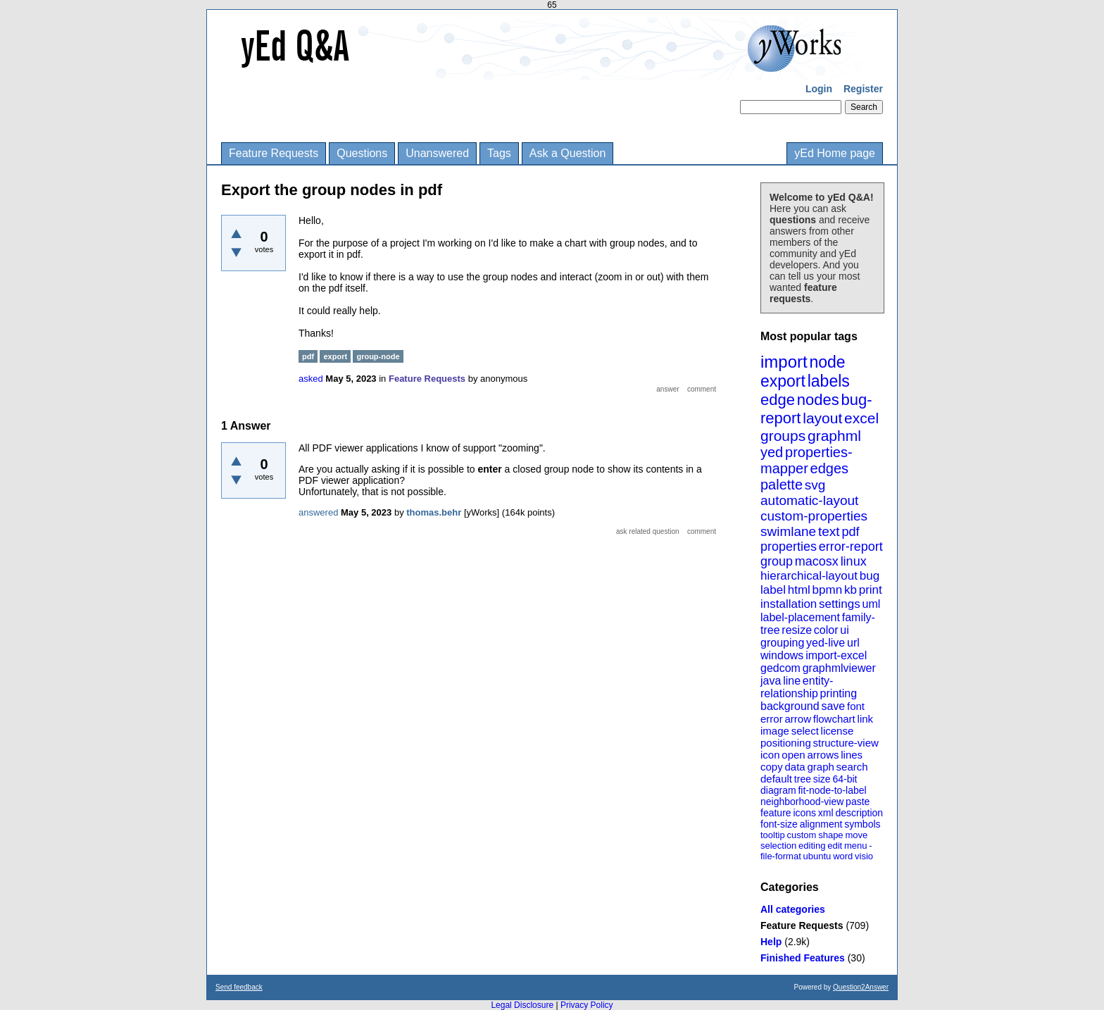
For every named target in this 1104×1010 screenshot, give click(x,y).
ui (844, 630)
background (790, 706)
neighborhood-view (801, 801)
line (792, 681)
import (784, 361)
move (856, 835)
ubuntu (817, 856)
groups (782, 436)
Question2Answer (861, 987)
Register (863, 88)
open (793, 755)
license (837, 731)
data (794, 767)
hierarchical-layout (809, 575)
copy (771, 767)
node (827, 362)
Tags (499, 153)
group (776, 561)
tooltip (772, 835)
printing (838, 693)
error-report (851, 547)
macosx (817, 561)
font (856, 706)
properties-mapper (806, 460)
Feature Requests (273, 153)
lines (851, 755)
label (773, 590)
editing (811, 845)
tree (802, 779)
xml (826, 812)
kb (850, 590)
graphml (834, 436)
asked (311, 378)
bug (869, 575)
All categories (792, 909)
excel (861, 418)
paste (858, 801)
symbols (862, 824)
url (853, 643)
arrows (823, 755)
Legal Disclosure (522, 1005)
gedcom (780, 668)
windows (781, 655)
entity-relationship (796, 687)
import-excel (836, 655)
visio (864, 856)
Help (771, 941)
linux (854, 561)
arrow (797, 719)
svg (815, 485)
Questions (362, 153)
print (870, 590)
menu (855, 845)
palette (781, 484)
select (805, 731)
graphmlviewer (839, 668)
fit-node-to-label (832, 790)
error (771, 719)
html (799, 590)
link (866, 719)
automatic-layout (809, 500)
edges (829, 468)
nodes (818, 400)
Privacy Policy (586, 1005)
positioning (785, 743)
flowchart (834, 719)
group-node (377, 356)
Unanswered (437, 153)
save (833, 706)
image (774, 731)
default (776, 779)
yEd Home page (834, 153)
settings (839, 604)
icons (804, 812)
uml (871, 604)
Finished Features (802, 958)
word (843, 856)
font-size (779, 824)
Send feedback (239, 987)
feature (775, 812)
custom (801, 835)
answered (318, 512)
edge (777, 400)
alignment (821, 824)
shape (830, 835)
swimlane (788, 531)
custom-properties (813, 516)
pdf (850, 532)
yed (771, 452)
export (782, 381)
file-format (780, 856)
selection (778, 845)
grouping (782, 643)
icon (770, 755)
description (859, 812)
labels (829, 381)
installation (788, 604)
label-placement (800, 617)
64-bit (844, 779)
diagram (778, 790)
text (829, 531)
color (826, 630)
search (852, 767)
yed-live (825, 643)
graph (820, 767)
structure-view (846, 743)
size (822, 779)
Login (818, 88)
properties (788, 547)
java (770, 681)
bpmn (828, 590)
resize (797, 630)
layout (822, 418)
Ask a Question (567, 153)
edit (834, 845)
